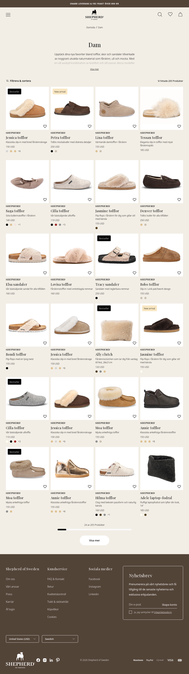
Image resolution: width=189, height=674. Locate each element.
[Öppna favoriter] (170, 14)
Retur (50, 586)
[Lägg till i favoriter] (45, 126)
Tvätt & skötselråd (57, 601)
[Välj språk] (60, 639)
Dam (100, 27)
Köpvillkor (53, 609)
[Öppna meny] (8, 14)
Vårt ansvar (12, 586)
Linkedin (94, 594)
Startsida (90, 27)
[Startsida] (94, 14)
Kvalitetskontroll (56, 594)
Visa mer (94, 69)
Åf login (10, 609)
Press (9, 594)
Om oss (10, 579)
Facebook (94, 579)
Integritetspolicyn (163, 612)
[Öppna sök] (160, 14)
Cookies (52, 617)
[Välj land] (22, 639)
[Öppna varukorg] (181, 14)
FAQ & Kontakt (55, 579)
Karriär (10, 601)
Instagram (95, 586)
